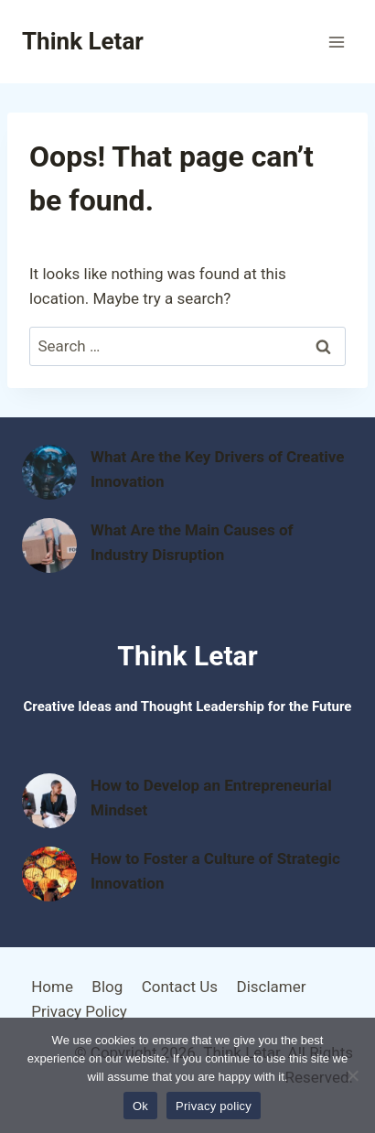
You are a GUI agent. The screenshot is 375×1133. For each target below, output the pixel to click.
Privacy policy (214, 1106)
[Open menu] (336, 41)
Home (52, 986)
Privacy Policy (79, 1011)
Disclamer (270, 986)
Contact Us (180, 986)
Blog (107, 986)
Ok (140, 1106)
